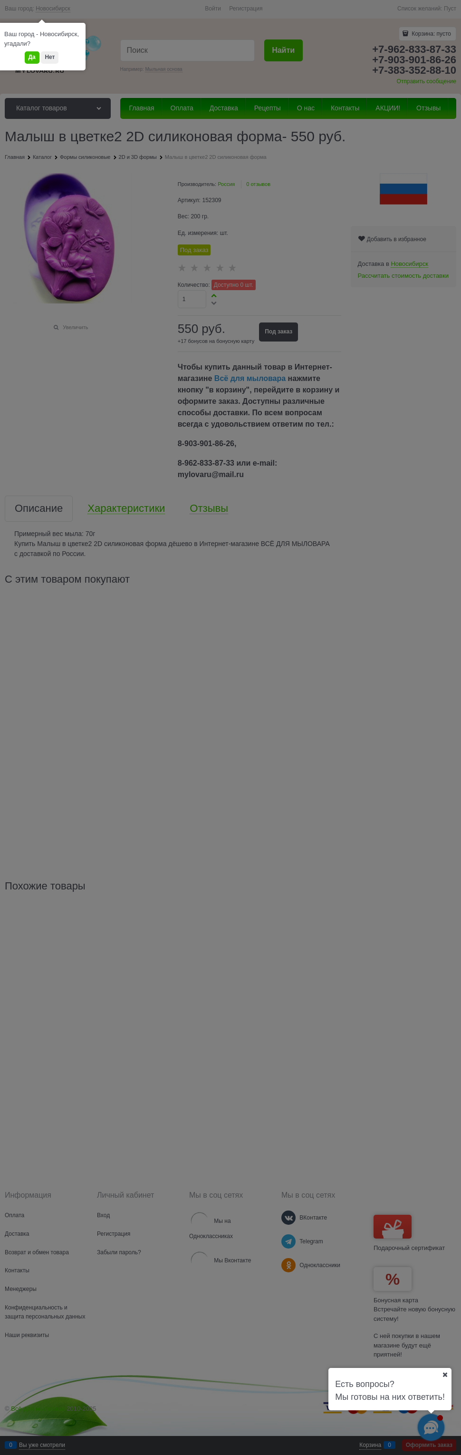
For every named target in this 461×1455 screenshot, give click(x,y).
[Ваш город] (445, 1374)
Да (32, 57)
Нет (50, 57)
